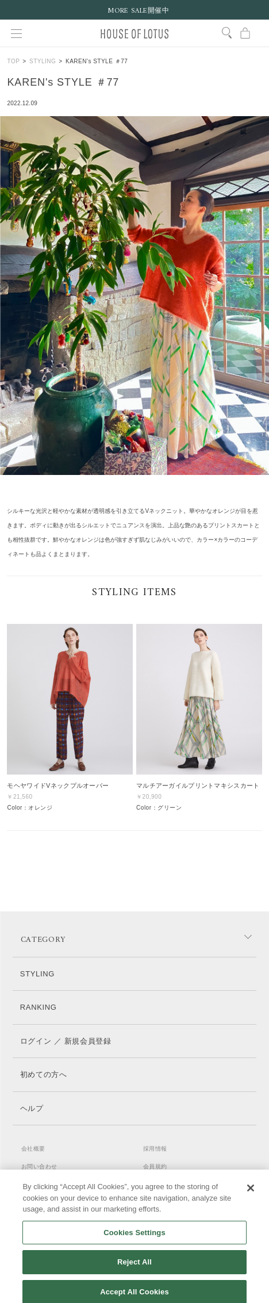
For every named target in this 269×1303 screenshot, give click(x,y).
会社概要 (33, 1148)
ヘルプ (32, 1108)
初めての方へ (43, 1074)
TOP (13, 61)
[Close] (250, 1193)
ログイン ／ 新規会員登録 (66, 1041)
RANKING (38, 1007)
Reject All (134, 1267)
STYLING (42, 61)
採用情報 (155, 1148)
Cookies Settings (134, 1237)
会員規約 (155, 1166)
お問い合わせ (39, 1166)
